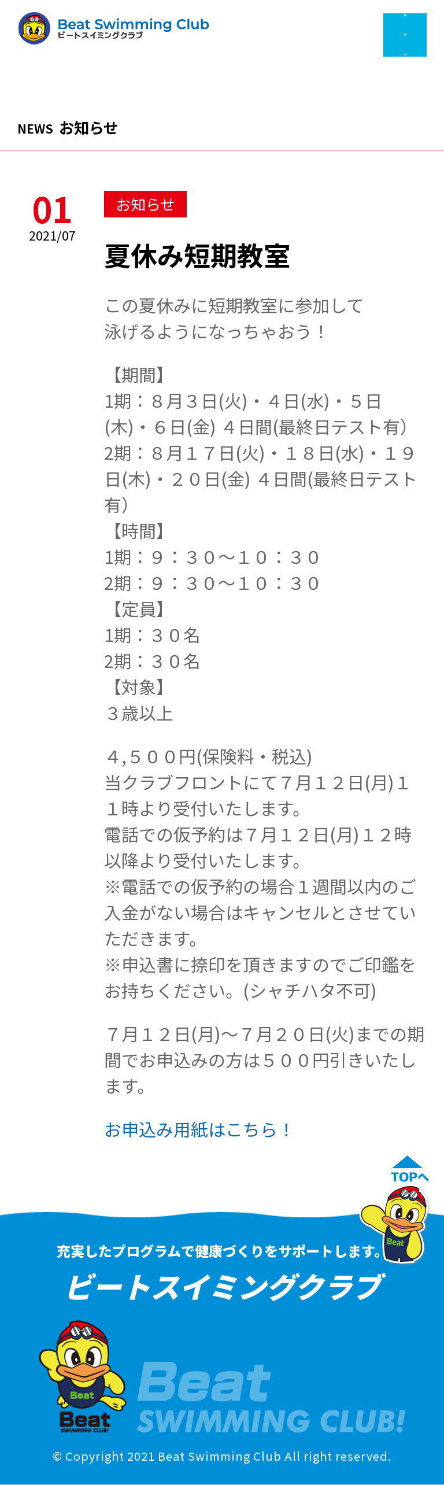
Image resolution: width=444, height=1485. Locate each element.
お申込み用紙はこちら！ (199, 1129)
